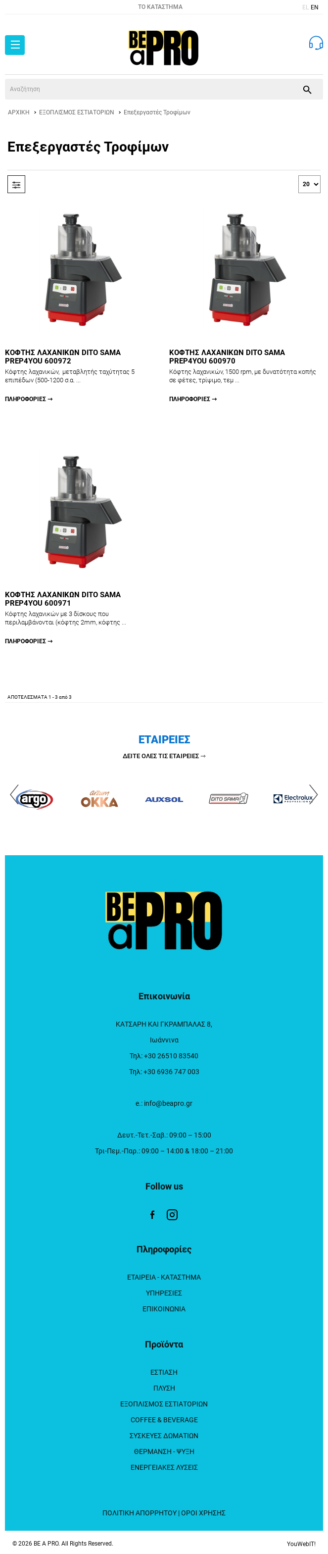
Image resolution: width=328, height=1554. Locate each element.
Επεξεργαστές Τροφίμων (157, 112)
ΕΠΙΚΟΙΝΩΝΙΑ (164, 1309)
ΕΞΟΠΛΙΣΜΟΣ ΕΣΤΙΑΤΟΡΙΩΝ (76, 112)
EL (305, 7)
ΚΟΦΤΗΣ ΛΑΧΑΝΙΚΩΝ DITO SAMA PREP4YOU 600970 (246, 376)
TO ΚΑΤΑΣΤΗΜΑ (160, 6)
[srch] (148, 89)
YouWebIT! (301, 1544)
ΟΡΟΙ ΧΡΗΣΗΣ (203, 1513)
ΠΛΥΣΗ (164, 1388)
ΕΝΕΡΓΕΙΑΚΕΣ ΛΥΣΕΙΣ (164, 1467)
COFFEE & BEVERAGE (164, 1420)
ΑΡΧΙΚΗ (19, 112)
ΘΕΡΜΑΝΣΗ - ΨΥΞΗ (164, 1451)
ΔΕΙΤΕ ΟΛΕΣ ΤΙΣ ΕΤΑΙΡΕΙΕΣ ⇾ (164, 756)
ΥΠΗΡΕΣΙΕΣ (164, 1293)
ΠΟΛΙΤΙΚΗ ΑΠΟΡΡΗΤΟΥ (139, 1513)
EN (315, 7)
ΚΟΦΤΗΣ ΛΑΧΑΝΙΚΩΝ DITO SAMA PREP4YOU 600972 (82, 376)
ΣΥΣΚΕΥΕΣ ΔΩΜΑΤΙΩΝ (164, 1436)
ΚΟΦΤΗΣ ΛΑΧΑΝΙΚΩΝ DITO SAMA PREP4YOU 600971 (82, 618)
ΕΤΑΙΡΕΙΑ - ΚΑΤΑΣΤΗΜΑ (164, 1277)
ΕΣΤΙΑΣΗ (164, 1372)
